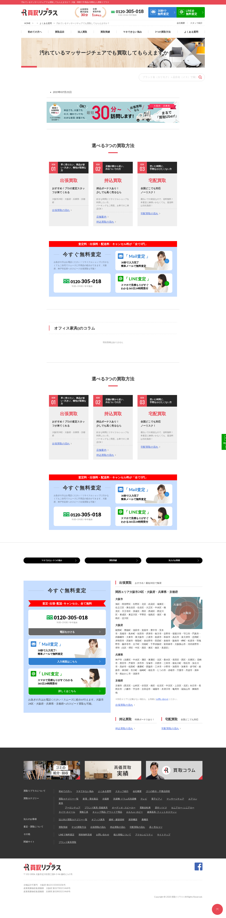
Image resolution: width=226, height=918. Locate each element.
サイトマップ (163, 838)
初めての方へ (35, 31)
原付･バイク (161, 811)
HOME (27, 23)
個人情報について (122, 838)
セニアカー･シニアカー (182, 811)
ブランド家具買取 (67, 846)
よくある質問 (46, 23)
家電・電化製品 (90, 802)
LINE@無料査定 (191, 12)
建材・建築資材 (116, 823)
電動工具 (83, 816)
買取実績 (105, 31)
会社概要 (181, 23)
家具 (61, 807)
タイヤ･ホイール (67, 816)
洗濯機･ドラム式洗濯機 (124, 802)
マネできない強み (132, 31)
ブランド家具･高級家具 (96, 811)
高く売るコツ (155, 831)
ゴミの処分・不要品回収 (158, 795)
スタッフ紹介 (196, 23)
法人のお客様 (174, 562)
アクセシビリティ (144, 838)
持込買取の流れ (105, 221)
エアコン (192, 802)
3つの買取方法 (163, 31)
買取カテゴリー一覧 (68, 802)
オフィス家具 (98, 823)
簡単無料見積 (85, 838)
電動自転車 (145, 811)
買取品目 (59, 31)
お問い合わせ (162, 703)
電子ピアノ (156, 802)
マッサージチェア (175, 802)
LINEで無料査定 (66, 838)
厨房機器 (133, 823)
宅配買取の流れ (149, 213)
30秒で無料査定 (163, 12)
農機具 (145, 823)
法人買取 (82, 31)
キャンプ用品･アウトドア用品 (107, 816)
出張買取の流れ (61, 210)
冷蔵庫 (105, 802)
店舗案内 (101, 216)
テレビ (143, 802)
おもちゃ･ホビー (134, 816)
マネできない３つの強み (52, 562)
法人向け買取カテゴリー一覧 (73, 823)
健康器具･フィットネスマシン (162, 816)
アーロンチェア (72, 811)
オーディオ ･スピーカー (123, 811)
